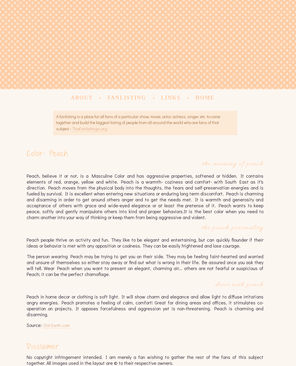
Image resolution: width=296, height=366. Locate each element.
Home (205, 98)
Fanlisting (126, 98)
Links (171, 98)
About (82, 98)
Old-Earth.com (56, 325)
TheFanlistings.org (89, 128)
